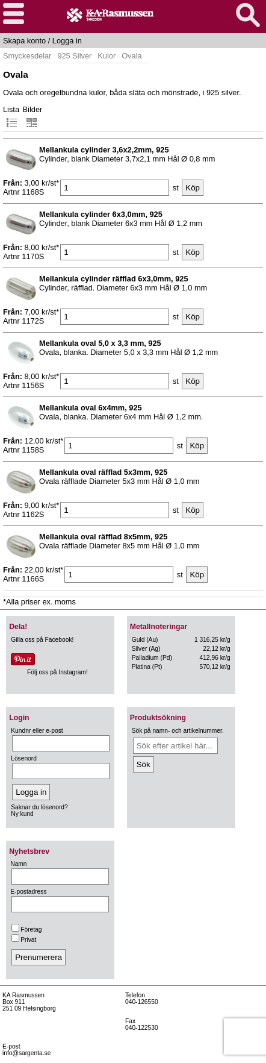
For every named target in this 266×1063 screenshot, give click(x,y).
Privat (23, 939)
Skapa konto (24, 40)
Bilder (33, 116)
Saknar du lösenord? (39, 807)
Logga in (67, 40)
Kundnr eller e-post (37, 730)
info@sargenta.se (26, 1053)
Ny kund (22, 814)
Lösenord (24, 758)
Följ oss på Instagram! (57, 672)
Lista (11, 116)
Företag (26, 929)
